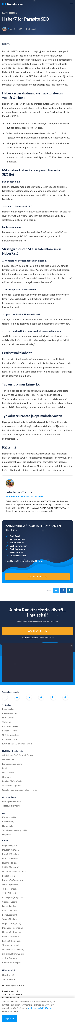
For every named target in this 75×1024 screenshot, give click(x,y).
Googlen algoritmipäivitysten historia (19, 789)
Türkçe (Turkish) (9, 888)
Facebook (5, 697)
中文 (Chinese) (9, 893)
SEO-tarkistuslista (10, 735)
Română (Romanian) (11, 940)
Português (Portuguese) (13, 880)
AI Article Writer (10, 739)
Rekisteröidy (8, 821)
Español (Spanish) (10, 854)
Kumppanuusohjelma (12, 763)
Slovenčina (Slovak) (11, 945)
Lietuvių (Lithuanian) (12, 932)
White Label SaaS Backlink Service (17, 755)
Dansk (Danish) (9, 906)
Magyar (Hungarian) (11, 923)
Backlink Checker (10, 726)
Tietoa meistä (8, 979)
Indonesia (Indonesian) (13, 927)
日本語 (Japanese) (10, 867)
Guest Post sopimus (11, 785)
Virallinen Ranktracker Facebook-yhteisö (29, 697)
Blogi (4, 768)
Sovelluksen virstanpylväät (14, 830)
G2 (65, 697)
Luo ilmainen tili (37, 630)
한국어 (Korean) (9, 958)
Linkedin (53, 697)
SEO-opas (7, 776)
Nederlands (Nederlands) (14, 871)
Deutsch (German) (10, 849)
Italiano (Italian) (9, 862)
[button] (71, 4)
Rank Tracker (8, 709)
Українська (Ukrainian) (13, 953)
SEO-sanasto (8, 772)
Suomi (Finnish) (9, 919)
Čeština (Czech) (9, 901)
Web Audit (7, 722)
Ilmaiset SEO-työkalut (12, 781)
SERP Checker (8, 717)
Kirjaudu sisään (30, 637)
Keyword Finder (9, 713)
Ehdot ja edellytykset (12, 801)
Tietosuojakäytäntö (11, 805)
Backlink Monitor (10, 730)
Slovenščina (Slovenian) (13, 949)
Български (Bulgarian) (12, 897)
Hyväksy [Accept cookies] (9, 1018)
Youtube (17, 697)
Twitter (41, 697)
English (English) (9, 845)
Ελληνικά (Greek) (10, 910)
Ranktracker (13, 4)
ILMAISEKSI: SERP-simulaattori (17, 743)
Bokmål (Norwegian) (11, 962)
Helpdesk (6, 834)
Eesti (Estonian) (9, 914)
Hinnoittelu (7, 826)
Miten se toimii (9, 759)
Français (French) (10, 858)
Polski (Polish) (8, 875)
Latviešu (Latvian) (10, 936)
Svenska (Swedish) (10, 884)
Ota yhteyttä (8, 975)
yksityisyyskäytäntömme (40, 1008)
